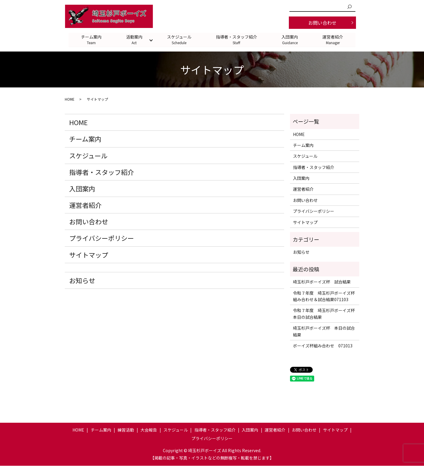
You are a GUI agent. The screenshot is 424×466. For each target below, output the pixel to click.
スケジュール (179, 39)
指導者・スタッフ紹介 (236, 39)
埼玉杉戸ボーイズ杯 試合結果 (322, 282)
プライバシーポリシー (101, 238)
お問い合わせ (322, 22)
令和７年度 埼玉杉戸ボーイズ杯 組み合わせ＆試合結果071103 (324, 296)
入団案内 (290, 39)
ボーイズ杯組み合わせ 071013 (322, 346)
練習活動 (125, 430)
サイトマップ (88, 254)
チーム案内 (90, 39)
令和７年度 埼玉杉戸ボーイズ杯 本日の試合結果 (324, 314)
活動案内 (134, 39)
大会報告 (148, 430)
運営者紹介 (333, 39)
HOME (69, 99)
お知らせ (82, 280)
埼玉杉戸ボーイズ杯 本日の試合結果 (324, 331)
